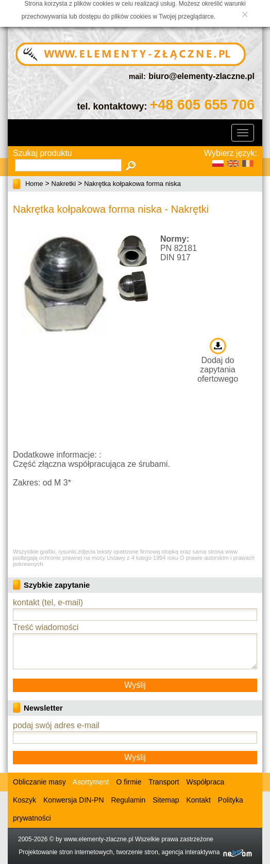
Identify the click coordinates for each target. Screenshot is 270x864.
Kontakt (198, 800)
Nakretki (64, 183)
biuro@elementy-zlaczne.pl (201, 76)
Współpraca (205, 782)
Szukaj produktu (42, 153)
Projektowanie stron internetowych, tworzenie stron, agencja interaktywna (135, 852)
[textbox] (68, 165)
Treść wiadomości (45, 627)
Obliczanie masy (39, 782)
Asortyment (90, 782)
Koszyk (24, 800)
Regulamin (128, 800)
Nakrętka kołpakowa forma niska (132, 183)
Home (34, 183)
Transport (163, 782)
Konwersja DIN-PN (73, 800)
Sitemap (166, 800)
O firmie (129, 782)
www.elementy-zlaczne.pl (98, 839)
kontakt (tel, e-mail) (48, 602)
